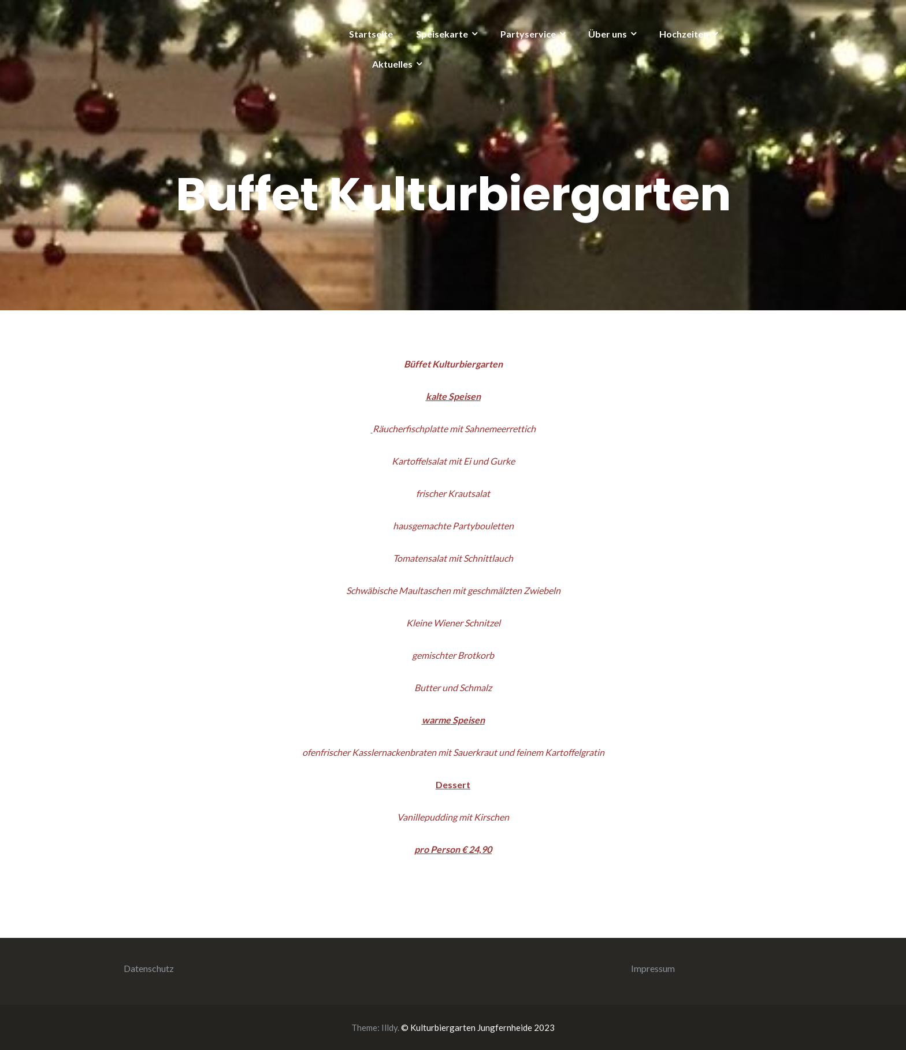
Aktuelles (392, 63)
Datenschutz (149, 968)
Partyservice (528, 33)
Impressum (653, 968)
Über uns (607, 33)
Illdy (389, 1027)
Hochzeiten (683, 33)
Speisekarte (442, 33)
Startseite (371, 33)
